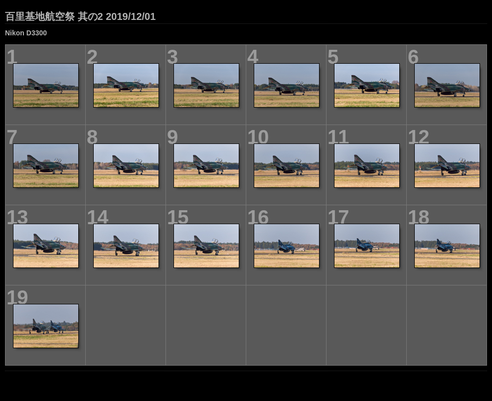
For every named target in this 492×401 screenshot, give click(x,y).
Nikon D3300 (26, 33)
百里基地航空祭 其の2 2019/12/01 (80, 16)
